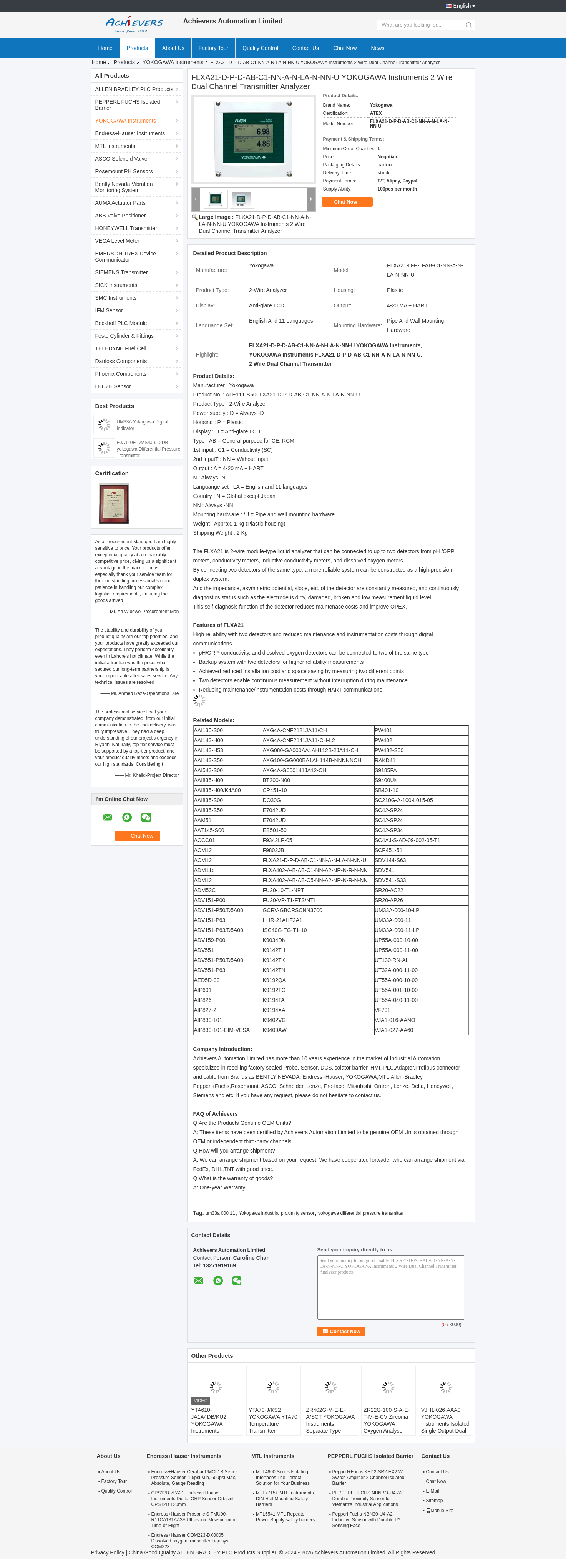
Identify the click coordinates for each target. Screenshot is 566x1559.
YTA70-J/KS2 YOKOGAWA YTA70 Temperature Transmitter (273, 1420)
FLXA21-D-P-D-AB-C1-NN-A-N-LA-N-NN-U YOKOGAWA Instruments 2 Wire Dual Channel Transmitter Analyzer (255, 224)
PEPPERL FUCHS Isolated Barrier (127, 105)
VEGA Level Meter (117, 241)
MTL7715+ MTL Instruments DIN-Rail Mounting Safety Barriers (285, 1498)
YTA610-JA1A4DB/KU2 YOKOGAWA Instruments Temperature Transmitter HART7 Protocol (214, 1431)
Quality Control (260, 48)
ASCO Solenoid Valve (121, 159)
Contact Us (305, 48)
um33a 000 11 (220, 1213)
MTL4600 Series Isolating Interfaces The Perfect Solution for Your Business (283, 1477)
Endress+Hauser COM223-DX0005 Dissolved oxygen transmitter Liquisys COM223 (190, 1540)
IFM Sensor (109, 310)
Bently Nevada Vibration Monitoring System (124, 187)
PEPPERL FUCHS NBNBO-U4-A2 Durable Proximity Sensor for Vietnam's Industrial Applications (367, 1498)
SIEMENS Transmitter (121, 272)
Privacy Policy (107, 1552)
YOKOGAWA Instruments (173, 62)
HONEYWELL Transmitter (126, 228)
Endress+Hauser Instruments (130, 133)
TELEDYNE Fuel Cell (120, 348)
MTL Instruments (115, 146)
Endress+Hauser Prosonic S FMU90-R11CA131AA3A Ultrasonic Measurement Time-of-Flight (194, 1519)
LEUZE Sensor (113, 386)
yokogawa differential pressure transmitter (361, 1213)
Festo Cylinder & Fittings (124, 336)
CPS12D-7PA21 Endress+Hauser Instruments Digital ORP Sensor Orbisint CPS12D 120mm (192, 1498)
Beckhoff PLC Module (121, 323)
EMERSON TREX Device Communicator (125, 256)
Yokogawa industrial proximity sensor (276, 1213)
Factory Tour (214, 48)
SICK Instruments (116, 285)
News (378, 48)
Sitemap (434, 1500)
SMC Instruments (116, 298)
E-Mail (432, 1491)
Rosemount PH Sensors (124, 171)
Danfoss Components (121, 361)
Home (105, 48)
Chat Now (345, 48)
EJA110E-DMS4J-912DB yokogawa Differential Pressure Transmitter (149, 449)
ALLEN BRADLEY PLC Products (134, 89)
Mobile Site (439, 1510)
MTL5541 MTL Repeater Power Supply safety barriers (285, 1517)
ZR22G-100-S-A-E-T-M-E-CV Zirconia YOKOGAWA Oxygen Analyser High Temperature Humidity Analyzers (387, 1427)
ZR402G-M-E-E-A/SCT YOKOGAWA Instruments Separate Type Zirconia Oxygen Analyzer (330, 1427)
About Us (173, 48)
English (462, 6)
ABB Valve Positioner (120, 215)
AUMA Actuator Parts (120, 203)
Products (137, 48)
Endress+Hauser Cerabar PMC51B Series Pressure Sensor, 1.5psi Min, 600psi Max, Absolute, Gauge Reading (194, 1477)
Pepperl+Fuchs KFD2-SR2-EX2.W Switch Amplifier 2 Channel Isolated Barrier (368, 1477)
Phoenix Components (121, 374)
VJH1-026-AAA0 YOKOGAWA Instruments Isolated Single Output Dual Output (445, 1424)
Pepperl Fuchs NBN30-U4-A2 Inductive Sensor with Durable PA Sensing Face (366, 1519)
